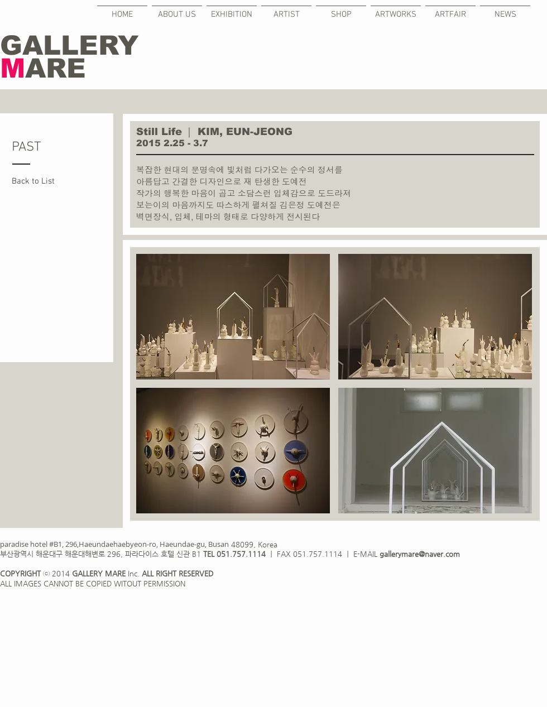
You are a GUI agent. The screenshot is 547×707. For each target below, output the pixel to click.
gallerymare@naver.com (420, 554)
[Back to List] (40, 182)
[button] (233, 316)
